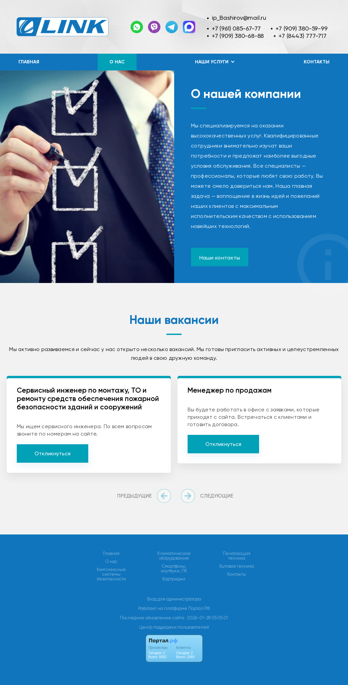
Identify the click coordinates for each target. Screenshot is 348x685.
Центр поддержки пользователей (174, 627)
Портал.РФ (199, 608)
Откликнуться (52, 453)
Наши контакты (219, 257)
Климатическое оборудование (174, 556)
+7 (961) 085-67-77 (236, 28)
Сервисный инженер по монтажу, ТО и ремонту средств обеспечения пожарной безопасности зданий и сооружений (88, 398)
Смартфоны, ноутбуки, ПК (174, 568)
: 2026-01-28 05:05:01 (206, 617)
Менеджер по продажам (229, 390)
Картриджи (173, 579)
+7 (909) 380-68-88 (238, 35)
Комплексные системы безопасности (111, 574)
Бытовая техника (236, 566)
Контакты (317, 62)
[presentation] (145, 496)
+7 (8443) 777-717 (302, 35)
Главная (28, 62)
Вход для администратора (174, 599)
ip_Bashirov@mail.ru (239, 17)
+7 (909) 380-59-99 (301, 28)
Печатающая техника (236, 556)
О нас (117, 62)
